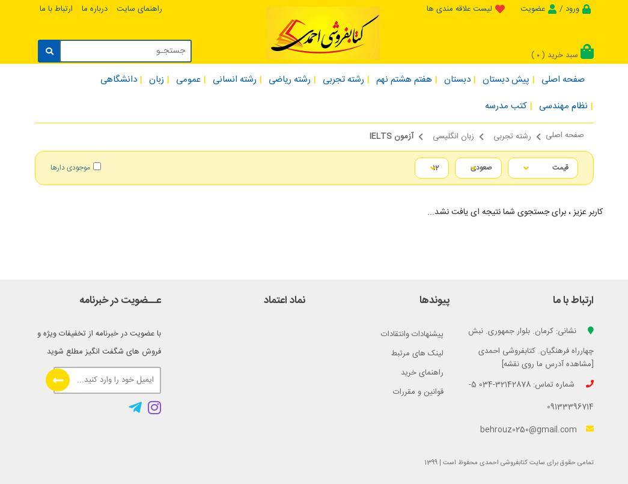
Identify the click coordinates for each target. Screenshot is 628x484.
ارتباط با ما (56, 9)
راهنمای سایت (139, 9)
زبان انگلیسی (453, 136)
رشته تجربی (512, 136)
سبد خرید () (562, 55)
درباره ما (95, 9)
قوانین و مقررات (418, 392)
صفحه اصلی (565, 135)
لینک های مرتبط (417, 353)
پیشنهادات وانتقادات (412, 334)
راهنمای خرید (422, 372)
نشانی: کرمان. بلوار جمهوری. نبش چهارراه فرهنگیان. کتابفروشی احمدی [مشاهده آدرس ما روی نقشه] (531, 348)
